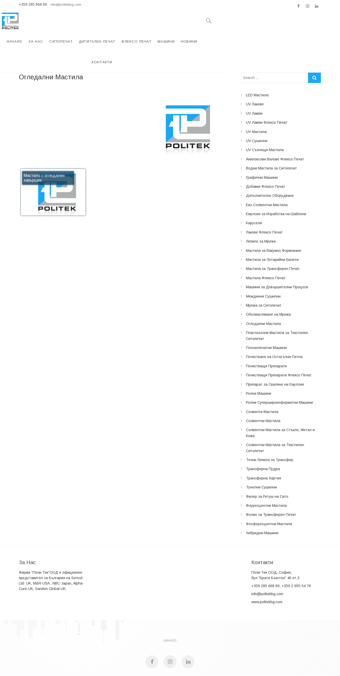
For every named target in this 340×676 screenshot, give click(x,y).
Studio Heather (191, 655)
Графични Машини (262, 149)
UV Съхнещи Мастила (265, 122)
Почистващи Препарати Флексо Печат (279, 347)
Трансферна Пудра (263, 441)
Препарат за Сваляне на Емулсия (275, 356)
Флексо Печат (211, 21)
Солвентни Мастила (263, 393)
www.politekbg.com (266, 574)
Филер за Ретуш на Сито (267, 468)
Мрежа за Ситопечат (263, 277)
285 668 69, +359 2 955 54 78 (286, 558)
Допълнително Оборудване (270, 167)
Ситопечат (135, 21)
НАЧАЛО (170, 612)
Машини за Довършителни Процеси (277, 259)
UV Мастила (256, 104)
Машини (240, 21)
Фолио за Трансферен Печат (271, 486)
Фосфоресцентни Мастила (269, 496)
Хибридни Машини (262, 505)
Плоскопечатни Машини (266, 319)
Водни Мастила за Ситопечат (271, 140)
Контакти (288, 21)
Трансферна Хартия (263, 450)
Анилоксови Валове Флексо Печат (275, 131)
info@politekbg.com (66, 4)
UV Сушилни (256, 113)
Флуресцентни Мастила (266, 477)
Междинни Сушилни (263, 268)
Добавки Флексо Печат (265, 158)
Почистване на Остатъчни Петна (274, 329)
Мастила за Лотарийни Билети (272, 231)
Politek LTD (147, 655)
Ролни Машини (258, 365)
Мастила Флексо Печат (265, 250)
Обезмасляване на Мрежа (268, 286)
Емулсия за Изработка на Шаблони (276, 186)
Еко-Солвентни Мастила (267, 177)
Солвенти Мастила (262, 384)
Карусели (254, 195)
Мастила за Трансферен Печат (273, 240)
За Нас (110, 21)
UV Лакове (255, 76)
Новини (263, 21)
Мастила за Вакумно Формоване (273, 222)
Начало (89, 21)
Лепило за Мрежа (261, 213)
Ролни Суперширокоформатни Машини (279, 374)
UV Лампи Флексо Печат (266, 94)
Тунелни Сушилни (261, 459)
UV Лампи (254, 85)
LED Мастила (257, 67)
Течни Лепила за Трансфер (269, 432)
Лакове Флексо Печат (264, 204)
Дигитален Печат (171, 21)
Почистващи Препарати (266, 338)
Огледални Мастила (263, 295)
